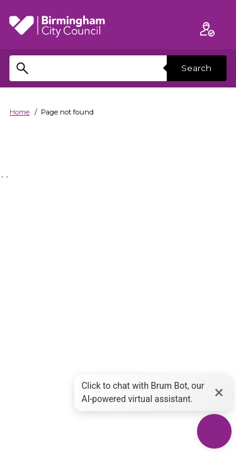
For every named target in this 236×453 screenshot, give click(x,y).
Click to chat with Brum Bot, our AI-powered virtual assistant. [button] (143, 392)
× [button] (219, 392)
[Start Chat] (214, 431)
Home (19, 112)
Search (196, 68)
